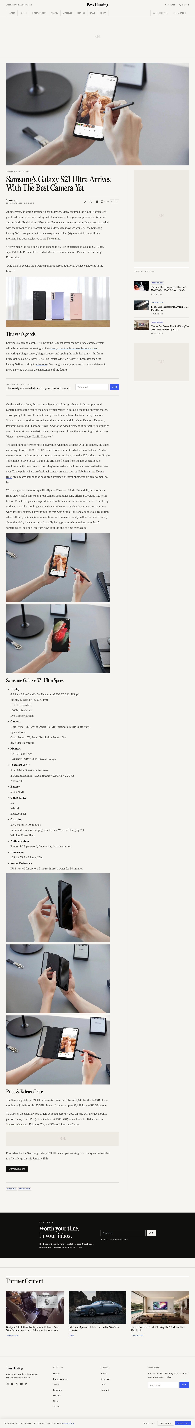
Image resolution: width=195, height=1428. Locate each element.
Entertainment (39, 13)
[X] (16, 1384)
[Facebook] (12, 1384)
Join (114, 387)
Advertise (105, 1379)
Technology (24, 171)
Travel (54, 13)
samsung (11, 1189)
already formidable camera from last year (73, 348)
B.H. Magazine (179, 13)
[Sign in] (184, 5)
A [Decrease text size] (112, 201)
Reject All (165, 1423)
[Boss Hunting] (97, 5)
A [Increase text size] (117, 201)
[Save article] (105, 201)
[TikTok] (26, 1384)
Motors (81, 13)
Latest (12, 13)
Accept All (183, 1423)
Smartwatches (14, 1124)
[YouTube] (21, 1384)
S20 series (44, 222)
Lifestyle (67, 13)
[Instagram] (7, 1384)
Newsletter (160, 13)
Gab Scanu (84, 471)
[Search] (170, 5)
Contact (105, 1390)
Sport (103, 13)
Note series (53, 238)
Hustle (23, 13)
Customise (148, 1423)
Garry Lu (13, 200)
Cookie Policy (68, 1423)
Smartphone (24, 1189)
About (104, 1373)
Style (92, 13)
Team (103, 1384)
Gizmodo (41, 364)
